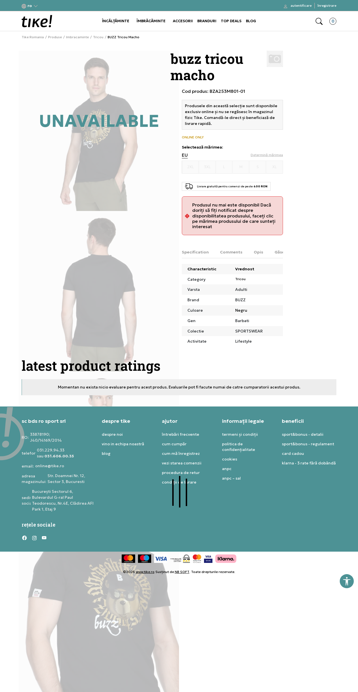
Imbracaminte (77, 37)
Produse (55, 37)
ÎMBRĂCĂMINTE (151, 21)
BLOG (251, 21)
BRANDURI (206, 21)
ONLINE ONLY (193, 137)
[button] (30, 5)
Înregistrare (327, 5)
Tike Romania (33, 37)
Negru (241, 310)
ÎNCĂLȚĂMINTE (115, 21)
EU (185, 155)
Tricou (98, 37)
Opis (258, 252)
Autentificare (301, 5)
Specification (195, 252)
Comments (231, 252)
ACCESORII (183, 21)
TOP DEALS (231, 21)
